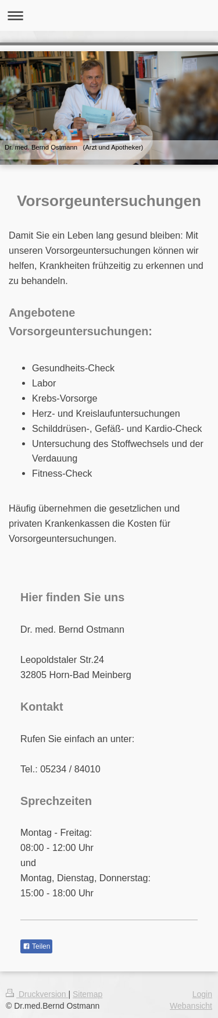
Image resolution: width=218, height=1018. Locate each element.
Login (202, 994)
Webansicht (191, 1005)
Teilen (36, 946)
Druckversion (37, 994)
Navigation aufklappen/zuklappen (109, 15)
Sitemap (87, 994)
